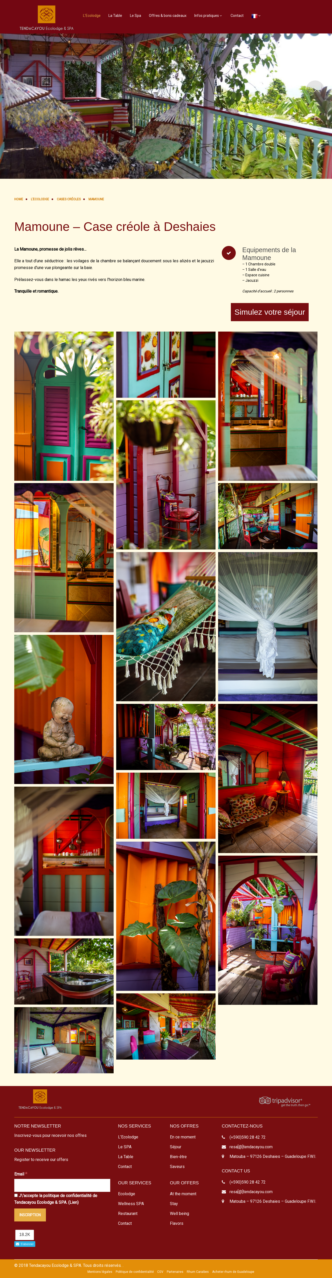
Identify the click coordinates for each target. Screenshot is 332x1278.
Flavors (176, 1223)
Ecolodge (126, 1193)
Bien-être (178, 1156)
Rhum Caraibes (198, 1272)
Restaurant (127, 1213)
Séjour (175, 1146)
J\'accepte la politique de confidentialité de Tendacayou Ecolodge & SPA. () (55, 1199)
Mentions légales (99, 1272)
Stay (174, 1203)
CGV (160, 1272)
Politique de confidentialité (135, 1272)
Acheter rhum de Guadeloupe (233, 1272)
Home (18, 199)
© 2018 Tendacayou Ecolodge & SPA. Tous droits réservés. (68, 1265)
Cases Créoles (69, 199)
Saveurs (177, 1166)
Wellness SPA (131, 1203)
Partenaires (175, 1272)
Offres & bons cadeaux (167, 15)
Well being (179, 1213)
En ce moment (183, 1137)
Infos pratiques (206, 15)
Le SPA (125, 1146)
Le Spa (135, 15)
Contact (237, 15)
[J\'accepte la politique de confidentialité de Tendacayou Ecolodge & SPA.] (16, 1195)
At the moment (183, 1193)
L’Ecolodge (92, 15)
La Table (115, 15)
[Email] (62, 1185)
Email (20, 1174)
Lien (73, 1202)
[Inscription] (30, 1214)
